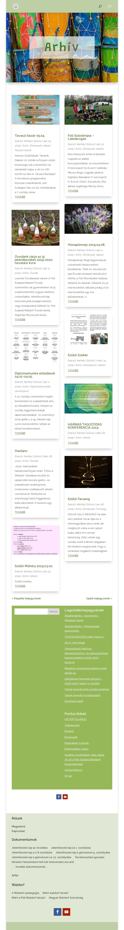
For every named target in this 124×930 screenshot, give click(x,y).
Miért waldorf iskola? (56, 893)
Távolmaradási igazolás (89, 857)
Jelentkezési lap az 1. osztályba (71, 848)
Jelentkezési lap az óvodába (30, 848)
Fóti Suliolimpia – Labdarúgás (81, 137)
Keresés (53, 611)
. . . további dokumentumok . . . (30, 867)
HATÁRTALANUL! (76, 719)
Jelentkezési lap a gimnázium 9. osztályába (83, 852)
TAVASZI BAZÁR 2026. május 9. (84, 636)
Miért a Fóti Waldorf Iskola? (29, 898)
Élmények (36, 145)
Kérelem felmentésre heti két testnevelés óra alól (43, 862)
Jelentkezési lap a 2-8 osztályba (32, 852)
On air (68, 775)
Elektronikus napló (76, 748)
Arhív (26, 145)
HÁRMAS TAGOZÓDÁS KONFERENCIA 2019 (85, 425)
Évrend (69, 731)
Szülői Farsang (79, 499)
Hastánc (21, 451)
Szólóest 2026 (74, 701)
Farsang (101, 509)
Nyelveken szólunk (77, 743)
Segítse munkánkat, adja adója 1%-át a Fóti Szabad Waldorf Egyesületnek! (84, 759)
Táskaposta (72, 725)
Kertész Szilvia (32, 141)
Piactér (34, 460)
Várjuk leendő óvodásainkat (82, 695)
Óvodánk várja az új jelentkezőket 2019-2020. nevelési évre (34, 260)
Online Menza (73, 770)
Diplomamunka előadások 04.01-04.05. (35, 374)
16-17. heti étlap (75, 642)
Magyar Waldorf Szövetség (66, 898)
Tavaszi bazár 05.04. (30, 136)
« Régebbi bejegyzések (26, 598)
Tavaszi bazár (23, 150)
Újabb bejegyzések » (99, 598)
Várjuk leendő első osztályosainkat (87, 689)
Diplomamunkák (40, 386)
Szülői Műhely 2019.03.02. (34, 566)
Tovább (20, 196)
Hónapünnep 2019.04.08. (86, 245)
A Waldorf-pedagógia (25, 893)
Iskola (47, 145)
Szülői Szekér (78, 355)
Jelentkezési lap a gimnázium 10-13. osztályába (41, 857)
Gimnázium (22, 391)
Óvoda (34, 273)
